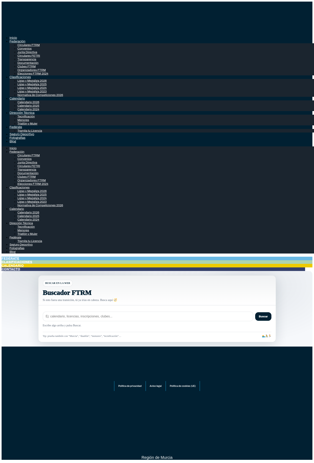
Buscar (263, 316)
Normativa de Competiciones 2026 (40, 95)
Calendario (17, 98)
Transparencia (26, 59)
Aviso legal (156, 386)
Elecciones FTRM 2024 (32, 73)
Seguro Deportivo (22, 134)
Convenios (24, 48)
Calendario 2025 (28, 105)
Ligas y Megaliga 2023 (32, 91)
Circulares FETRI (28, 55)
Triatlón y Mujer (27, 123)
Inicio (13, 37)
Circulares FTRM (28, 45)
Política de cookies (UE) (183, 386)
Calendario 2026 (28, 102)
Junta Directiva (27, 52)
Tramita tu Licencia (29, 130)
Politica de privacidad (130, 386)
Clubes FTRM (26, 66)
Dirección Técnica (22, 112)
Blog (13, 141)
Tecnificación (26, 116)
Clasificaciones (20, 77)
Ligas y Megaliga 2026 (32, 80)
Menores (23, 120)
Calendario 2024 (28, 109)
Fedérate (16, 127)
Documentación (27, 62)
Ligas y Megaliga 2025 (32, 84)
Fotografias (17, 137)
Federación (17, 41)
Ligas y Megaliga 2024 (32, 87)
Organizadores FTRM (31, 70)
